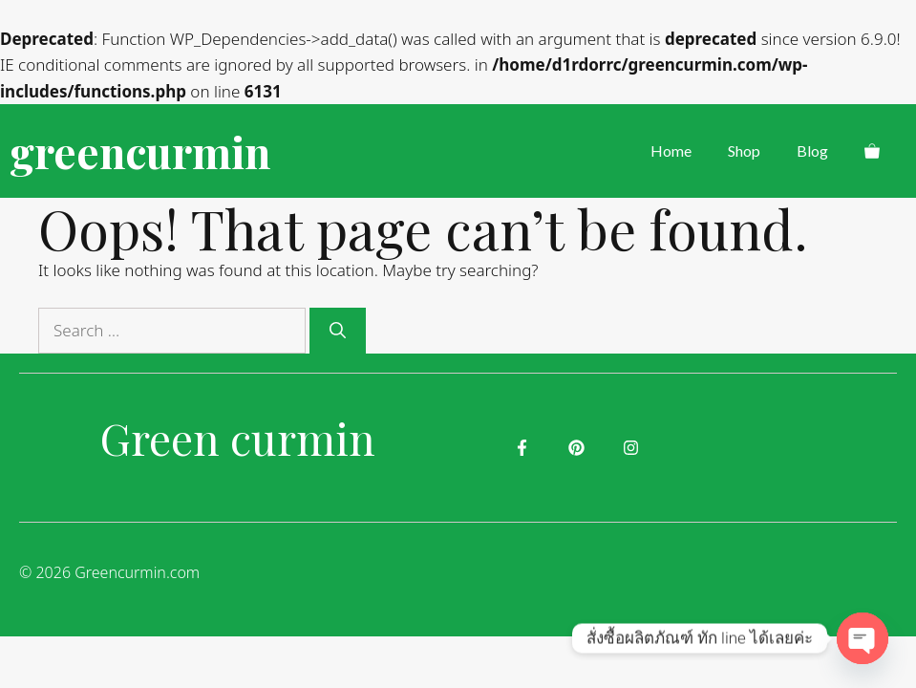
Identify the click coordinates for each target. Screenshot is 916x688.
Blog (812, 150)
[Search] (337, 331)
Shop (744, 150)
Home (671, 150)
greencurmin (140, 151)
